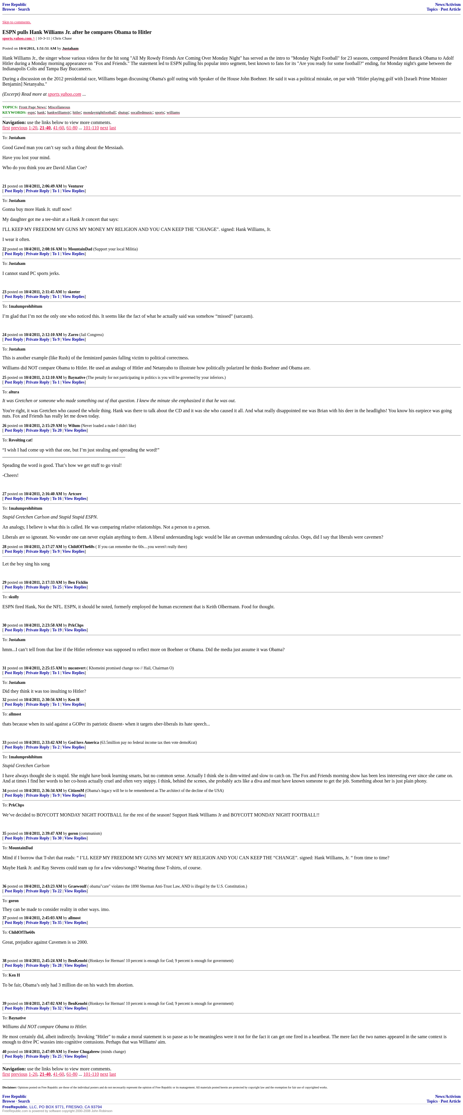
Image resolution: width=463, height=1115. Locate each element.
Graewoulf (77, 886)
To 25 (57, 587)
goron (73, 833)
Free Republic (14, 4)
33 (4, 742)
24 (4, 334)
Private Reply (38, 191)
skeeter (74, 292)
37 (4, 918)
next (104, 127)
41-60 (58, 127)
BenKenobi (77, 960)
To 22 (57, 891)
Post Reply (14, 191)
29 (4, 582)
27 (4, 494)
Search (24, 9)
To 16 (57, 498)
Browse (8, 9)
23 (4, 292)
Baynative (76, 377)
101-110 (91, 127)
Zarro (73, 334)
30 (4, 625)
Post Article (451, 9)
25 (4, 377)
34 (4, 790)
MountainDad (80, 249)
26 (4, 425)
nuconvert (77, 668)
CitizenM (76, 790)
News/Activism (448, 4)
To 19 (57, 630)
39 (4, 1003)
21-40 (45, 127)
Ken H (73, 699)
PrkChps (76, 625)
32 (4, 699)
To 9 (56, 339)
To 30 (57, 838)
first (6, 127)
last (112, 127)
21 (4, 186)
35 (4, 833)
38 (4, 960)
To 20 (57, 430)
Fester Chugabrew (84, 1051)
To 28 (57, 965)
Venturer (76, 186)
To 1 (56, 191)
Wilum (74, 425)
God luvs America (83, 742)
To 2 (56, 747)
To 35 (57, 922)
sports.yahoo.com (64, 94)
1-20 (33, 127)
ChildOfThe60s (81, 547)
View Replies (73, 191)
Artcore (74, 494)
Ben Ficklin (78, 582)
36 (4, 886)
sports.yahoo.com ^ (18, 38)
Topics (432, 9)
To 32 (57, 1008)
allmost (74, 918)
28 (4, 547)
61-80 (71, 127)
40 (4, 1051)
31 (4, 668)
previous (19, 127)
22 (4, 249)
